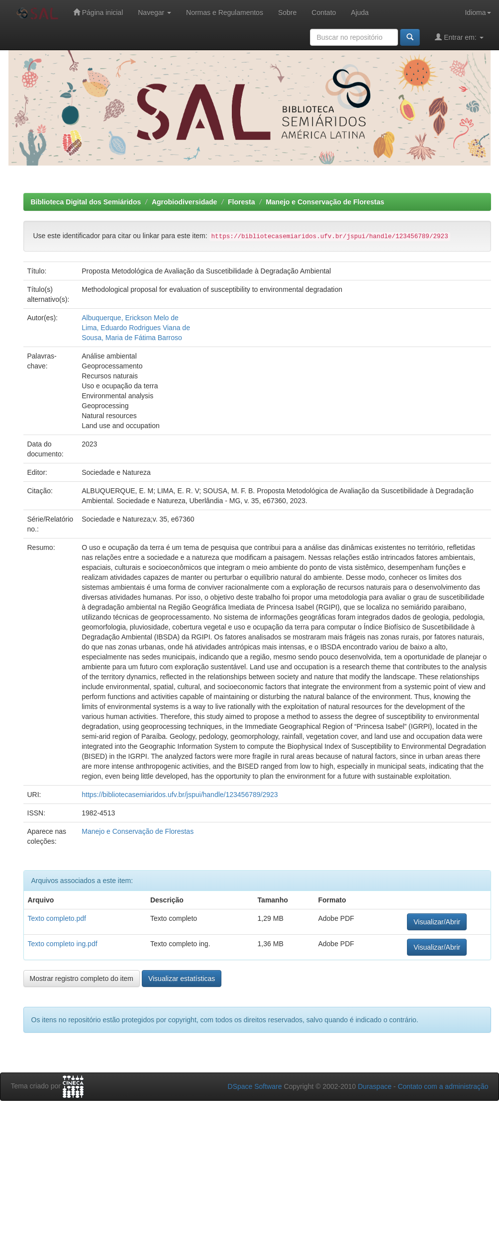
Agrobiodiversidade (184, 202)
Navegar (154, 12)
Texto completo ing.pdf (63, 944)
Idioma (478, 12)
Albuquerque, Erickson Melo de (130, 318)
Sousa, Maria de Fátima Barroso (132, 338)
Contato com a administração (443, 1086)
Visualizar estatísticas (181, 978)
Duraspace (375, 1086)
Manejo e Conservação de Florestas (325, 202)
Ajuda (360, 12)
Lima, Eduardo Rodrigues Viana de (136, 328)
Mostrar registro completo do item (82, 978)
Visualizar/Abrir (436, 922)
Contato (323, 12)
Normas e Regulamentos (224, 12)
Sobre (287, 12)
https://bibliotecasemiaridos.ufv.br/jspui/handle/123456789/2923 (180, 795)
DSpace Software (255, 1086)
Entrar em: (459, 37)
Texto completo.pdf (57, 918)
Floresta (241, 202)
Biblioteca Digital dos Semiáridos (86, 202)
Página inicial (98, 12)
